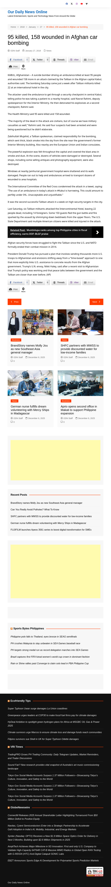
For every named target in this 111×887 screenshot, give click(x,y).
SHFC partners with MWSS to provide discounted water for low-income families (80, 349)
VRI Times (16, 746)
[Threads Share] (59, 59)
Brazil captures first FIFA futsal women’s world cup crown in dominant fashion (50, 656)
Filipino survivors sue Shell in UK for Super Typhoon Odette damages (43, 739)
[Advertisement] (55, 460)
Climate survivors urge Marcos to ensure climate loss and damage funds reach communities (55, 732)
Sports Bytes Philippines (28, 628)
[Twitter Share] (40, 59)
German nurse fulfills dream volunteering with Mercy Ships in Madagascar (30, 410)
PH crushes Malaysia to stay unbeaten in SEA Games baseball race (45, 643)
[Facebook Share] (18, 59)
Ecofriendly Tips (20, 700)
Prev (14, 302)
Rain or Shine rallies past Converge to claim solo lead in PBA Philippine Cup (50, 663)
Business (16, 340)
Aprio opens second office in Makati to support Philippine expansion (79, 410)
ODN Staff (14, 51)
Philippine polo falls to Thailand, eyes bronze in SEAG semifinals (44, 636)
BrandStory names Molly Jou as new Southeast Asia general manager (29, 349)
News (48, 51)
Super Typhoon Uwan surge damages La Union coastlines (37, 708)
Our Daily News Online (28, 12)
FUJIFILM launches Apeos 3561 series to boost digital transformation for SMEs (51, 530)
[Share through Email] (88, 59)
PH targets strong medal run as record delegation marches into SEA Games (49, 650)
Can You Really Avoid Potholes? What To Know (35, 509)
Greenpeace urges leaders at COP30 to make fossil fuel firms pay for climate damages (52, 715)
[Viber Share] (74, 59)
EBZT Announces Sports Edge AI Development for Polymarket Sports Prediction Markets (53, 860)
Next (96, 302)
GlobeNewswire (20, 807)
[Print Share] (14, 66)
